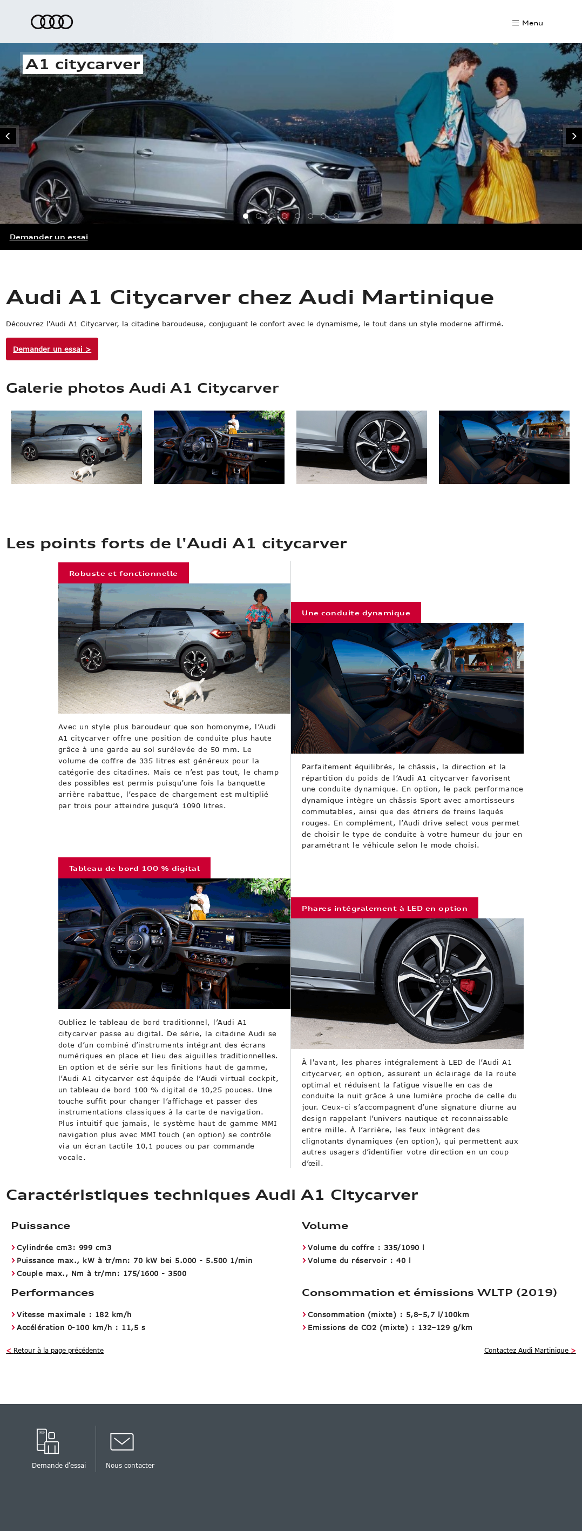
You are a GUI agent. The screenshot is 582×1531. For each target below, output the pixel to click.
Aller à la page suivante (572, 136)
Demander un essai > (52, 349)
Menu (532, 23)
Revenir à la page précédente (9, 136)
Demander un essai (49, 237)
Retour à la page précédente (55, 1350)
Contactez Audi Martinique (530, 1350)
